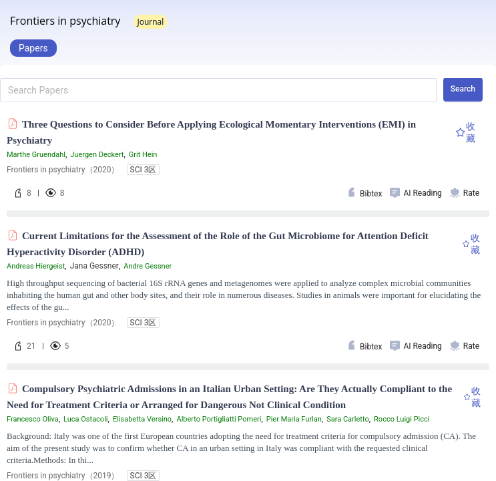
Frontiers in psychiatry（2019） (63, 475)
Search (463, 89)
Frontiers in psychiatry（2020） (63, 169)
